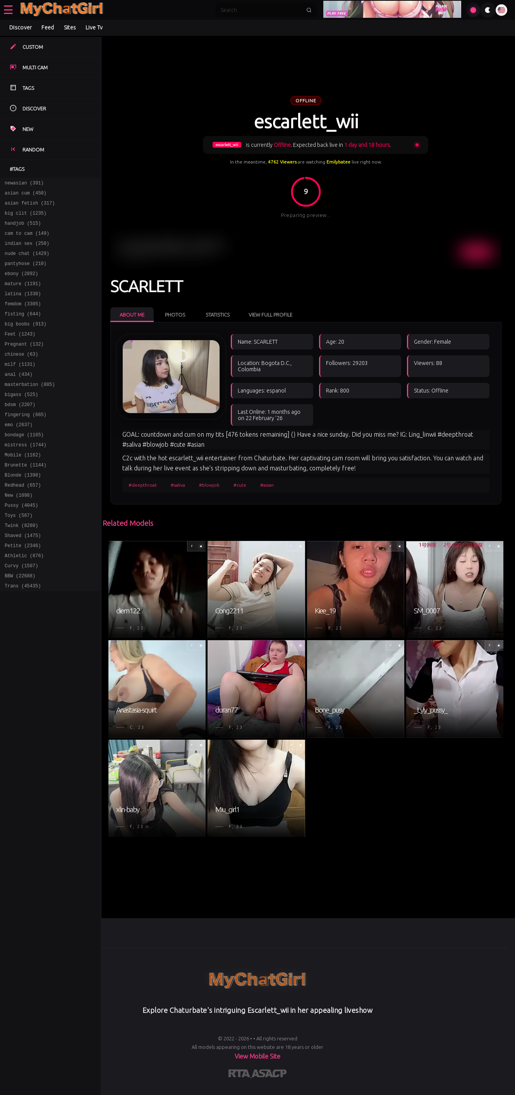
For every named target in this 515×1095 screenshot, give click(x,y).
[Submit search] (309, 10)
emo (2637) (19, 453)
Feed (47, 27)
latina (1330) (23, 307)
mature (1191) (23, 296)
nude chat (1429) (27, 262)
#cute (239, 484)
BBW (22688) (20, 622)
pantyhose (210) (25, 273)
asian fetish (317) (30, 206)
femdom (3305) (23, 318)
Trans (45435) (23, 633)
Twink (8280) (21, 566)
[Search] (261, 10)
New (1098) (19, 532)
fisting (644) (23, 330)
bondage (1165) (24, 464)
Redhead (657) (23, 521)
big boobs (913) (25, 341)
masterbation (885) (30, 408)
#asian (267, 484)
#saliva (178, 484)
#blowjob (209, 484)
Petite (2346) (23, 588)
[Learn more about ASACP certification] (269, 1074)
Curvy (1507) (21, 611)
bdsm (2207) (20, 431)
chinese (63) (21, 375)
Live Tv (94, 27)
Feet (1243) (20, 352)
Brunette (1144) (25, 498)
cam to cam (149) (27, 240)
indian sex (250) (27, 251)
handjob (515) (23, 229)
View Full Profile (270, 314)
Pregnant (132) (24, 363)
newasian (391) (24, 184)
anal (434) (19, 397)
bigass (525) (21, 420)
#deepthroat (143, 484)
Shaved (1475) (23, 577)
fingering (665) (25, 442)
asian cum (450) (25, 195)
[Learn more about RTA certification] (240, 1074)
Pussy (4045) (21, 543)
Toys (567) (19, 554)
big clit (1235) (25, 217)
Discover (20, 27)
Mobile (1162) (23, 487)
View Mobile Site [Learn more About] (257, 1056)
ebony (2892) (21, 285)
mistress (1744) (25, 476)
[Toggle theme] (488, 10)
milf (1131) (20, 386)
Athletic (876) (24, 599)
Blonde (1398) (23, 509)
